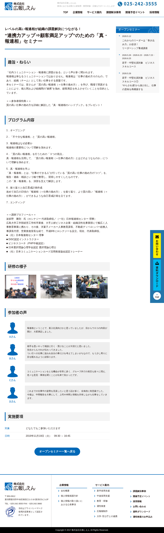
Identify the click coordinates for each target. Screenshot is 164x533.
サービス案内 (94, 12)
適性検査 (101, 506)
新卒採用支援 (103, 490)
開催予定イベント (135, 12)
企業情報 (77, 12)
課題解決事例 (113, 12)
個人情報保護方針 (69, 496)
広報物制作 (102, 511)
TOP (65, 12)
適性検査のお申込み (142, 516)
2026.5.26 (126, 73)
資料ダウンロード (141, 511)
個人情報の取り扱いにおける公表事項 (71, 503)
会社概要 (65, 490)
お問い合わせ (139, 506)
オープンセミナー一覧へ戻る (57, 451)
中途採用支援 (103, 496)
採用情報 (154, 12)
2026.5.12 (126, 36)
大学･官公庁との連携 (107, 516)
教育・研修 (102, 501)
